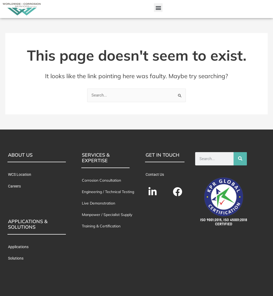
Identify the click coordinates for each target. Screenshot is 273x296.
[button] (158, 7)
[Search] (240, 158)
